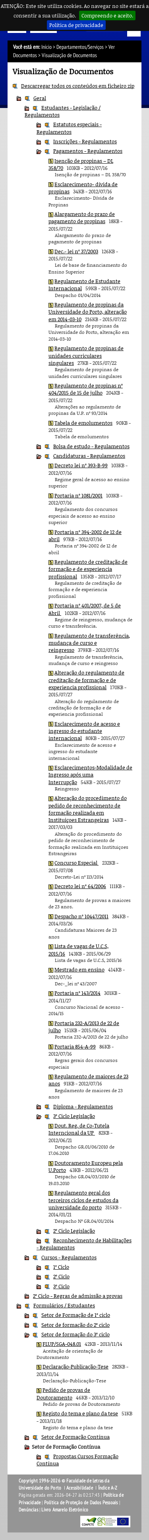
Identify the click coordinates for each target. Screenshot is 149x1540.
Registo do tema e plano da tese (80, 1413)
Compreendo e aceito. (107, 15)
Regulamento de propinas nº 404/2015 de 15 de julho (85, 389)
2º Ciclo (61, 1276)
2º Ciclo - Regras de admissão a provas (77, 1295)
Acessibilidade (79, 1488)
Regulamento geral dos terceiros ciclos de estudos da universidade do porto (83, 1200)
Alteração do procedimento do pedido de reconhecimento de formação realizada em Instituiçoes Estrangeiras (87, 808)
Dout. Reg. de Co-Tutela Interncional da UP (78, 1129)
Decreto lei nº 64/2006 (80, 886)
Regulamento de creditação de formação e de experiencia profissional (88, 569)
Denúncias (28, 1510)
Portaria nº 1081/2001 (78, 495)
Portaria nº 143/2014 (77, 992)
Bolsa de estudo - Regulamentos (91, 446)
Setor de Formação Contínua (75, 1436)
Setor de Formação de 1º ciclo (75, 1314)
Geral (39, 98)
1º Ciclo (61, 1266)
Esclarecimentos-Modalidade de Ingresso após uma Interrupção (90, 775)
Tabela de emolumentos (83, 422)
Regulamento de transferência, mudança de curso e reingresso (89, 643)
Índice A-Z (108, 1488)
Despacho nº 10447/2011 (81, 916)
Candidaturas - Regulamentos (89, 455)
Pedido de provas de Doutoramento (63, 1393)
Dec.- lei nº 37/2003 (76, 251)
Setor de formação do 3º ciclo (75, 1334)
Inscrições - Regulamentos (85, 141)
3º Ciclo (61, 1286)
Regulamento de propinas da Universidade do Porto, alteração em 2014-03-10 (87, 312)
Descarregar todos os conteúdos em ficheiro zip (77, 85)
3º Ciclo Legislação (74, 1116)
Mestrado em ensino (79, 969)
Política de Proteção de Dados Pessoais (81, 1503)
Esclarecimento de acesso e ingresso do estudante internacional (84, 731)
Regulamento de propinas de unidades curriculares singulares (86, 355)
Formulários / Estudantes (64, 1305)
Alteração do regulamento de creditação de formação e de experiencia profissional (86, 680)
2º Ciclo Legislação (74, 1230)
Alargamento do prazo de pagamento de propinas (81, 217)
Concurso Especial (76, 862)
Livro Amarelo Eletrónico (64, 1510)
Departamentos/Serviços (80, 47)
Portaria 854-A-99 (75, 1046)
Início (46, 47)
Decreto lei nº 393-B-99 (81, 465)
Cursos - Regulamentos (69, 1257)
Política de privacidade (76, 25)
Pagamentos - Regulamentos (87, 150)
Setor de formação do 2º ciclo (75, 1324)
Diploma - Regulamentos (83, 1106)
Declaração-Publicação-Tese (75, 1366)
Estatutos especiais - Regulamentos (69, 128)
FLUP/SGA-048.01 (62, 1343)
